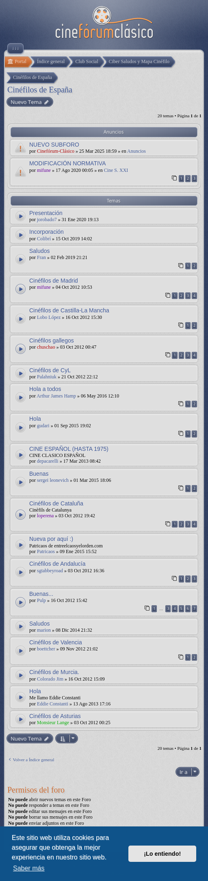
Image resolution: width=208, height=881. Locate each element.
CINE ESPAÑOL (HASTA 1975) (68, 449)
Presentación (46, 213)
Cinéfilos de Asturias (55, 716)
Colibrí (44, 239)
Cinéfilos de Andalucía (57, 563)
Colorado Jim (50, 679)
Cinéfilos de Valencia (55, 642)
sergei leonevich (53, 480)
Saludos (39, 251)
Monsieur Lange (53, 722)
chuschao (46, 347)
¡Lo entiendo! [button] (162, 853)
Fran (41, 257)
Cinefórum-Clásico (55, 151)
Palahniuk (46, 377)
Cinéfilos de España (39, 89)
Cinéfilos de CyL (50, 370)
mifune (44, 170)
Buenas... (41, 594)
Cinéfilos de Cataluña (56, 503)
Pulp (41, 600)
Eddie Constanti (52, 704)
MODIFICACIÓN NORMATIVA (67, 163)
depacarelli (47, 461)
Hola (35, 418)
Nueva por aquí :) (51, 539)
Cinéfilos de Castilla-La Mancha (69, 310)
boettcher (46, 649)
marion (44, 630)
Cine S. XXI (116, 170)
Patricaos (46, 551)
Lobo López (49, 317)
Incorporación (46, 231)
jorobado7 (47, 219)
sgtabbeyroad (50, 570)
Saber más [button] (28, 868)
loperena (45, 515)
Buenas (38, 473)
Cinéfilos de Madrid (53, 280)
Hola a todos (45, 389)
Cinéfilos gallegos (51, 340)
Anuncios (136, 151)
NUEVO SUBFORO (54, 144)
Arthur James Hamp (56, 396)
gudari (43, 425)
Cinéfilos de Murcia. (54, 672)
